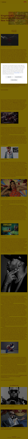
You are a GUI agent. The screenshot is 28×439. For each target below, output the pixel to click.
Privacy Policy (16, 72)
